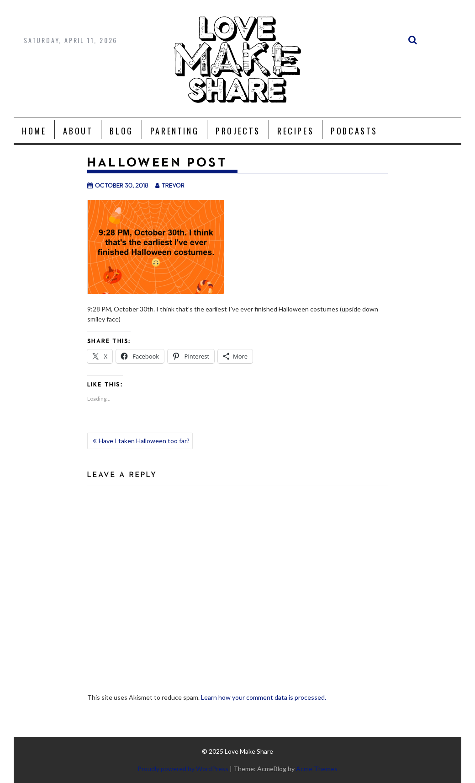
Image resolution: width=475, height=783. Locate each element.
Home (34, 131)
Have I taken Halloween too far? (144, 441)
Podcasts (354, 131)
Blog (121, 131)
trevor (170, 185)
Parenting (174, 131)
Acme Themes (317, 768)
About (78, 131)
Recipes (295, 131)
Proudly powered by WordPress (182, 768)
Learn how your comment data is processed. (263, 697)
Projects (238, 131)
